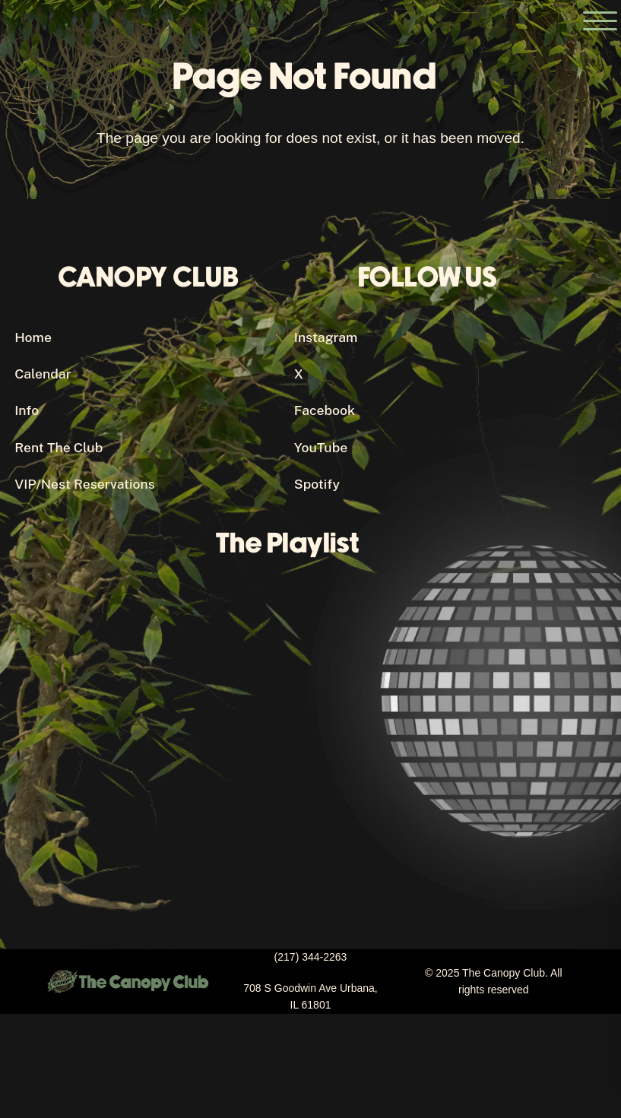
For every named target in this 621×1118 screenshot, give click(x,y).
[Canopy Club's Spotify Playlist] (293, 726)
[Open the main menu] (600, 21)
